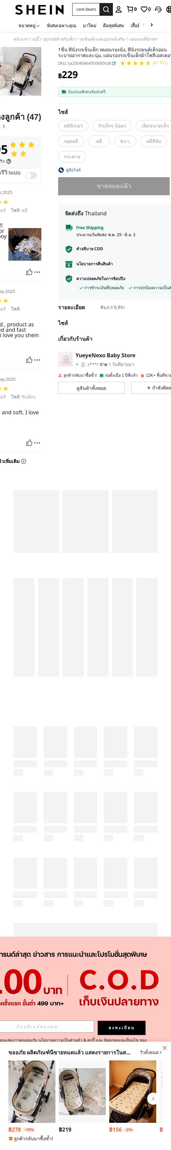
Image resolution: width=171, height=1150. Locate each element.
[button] (86, 9)
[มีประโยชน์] (29, 272)
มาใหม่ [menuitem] (89, 25)
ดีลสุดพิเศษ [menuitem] (113, 25)
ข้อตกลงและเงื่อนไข (121, 1040)
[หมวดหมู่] (29, 25)
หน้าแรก (20, 39)
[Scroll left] (143, 25)
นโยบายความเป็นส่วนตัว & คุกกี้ (67, 1040)
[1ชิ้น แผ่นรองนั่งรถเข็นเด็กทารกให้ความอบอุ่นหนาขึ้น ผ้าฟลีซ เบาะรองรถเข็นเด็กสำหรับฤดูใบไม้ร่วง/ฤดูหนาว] (31, 1091)
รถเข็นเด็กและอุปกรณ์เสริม (102, 39)
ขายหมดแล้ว (114, 186)
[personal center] (119, 9)
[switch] (31, 175)
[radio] (73, 126)
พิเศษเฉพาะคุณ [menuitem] (61, 25)
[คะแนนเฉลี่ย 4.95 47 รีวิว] (144, 63)
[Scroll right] (151, 25)
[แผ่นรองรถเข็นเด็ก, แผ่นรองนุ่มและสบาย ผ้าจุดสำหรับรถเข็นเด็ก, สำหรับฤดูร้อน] (82, 1091)
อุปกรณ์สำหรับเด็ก (59, 39)
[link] (131, 9)
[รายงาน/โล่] (37, 272)
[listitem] (31, 1101)
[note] (31, 1138)
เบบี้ (35, 39)
